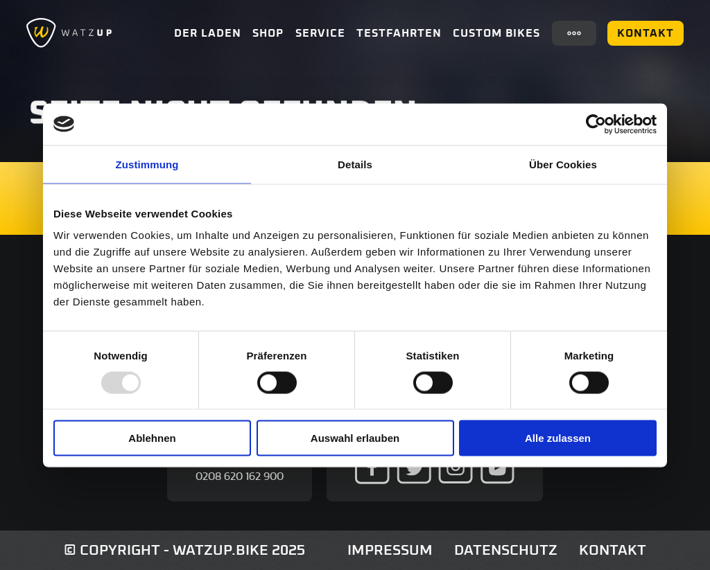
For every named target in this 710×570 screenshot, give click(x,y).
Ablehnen (151, 438)
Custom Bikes (496, 33)
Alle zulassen (558, 438)
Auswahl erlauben (355, 438)
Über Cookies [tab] (563, 164)
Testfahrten (399, 33)
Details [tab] (355, 164)
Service (320, 33)
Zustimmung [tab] (147, 164)
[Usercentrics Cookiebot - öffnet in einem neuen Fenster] (596, 124)
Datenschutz (505, 550)
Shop (268, 33)
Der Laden (207, 33)
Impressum (390, 550)
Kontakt (645, 33)
